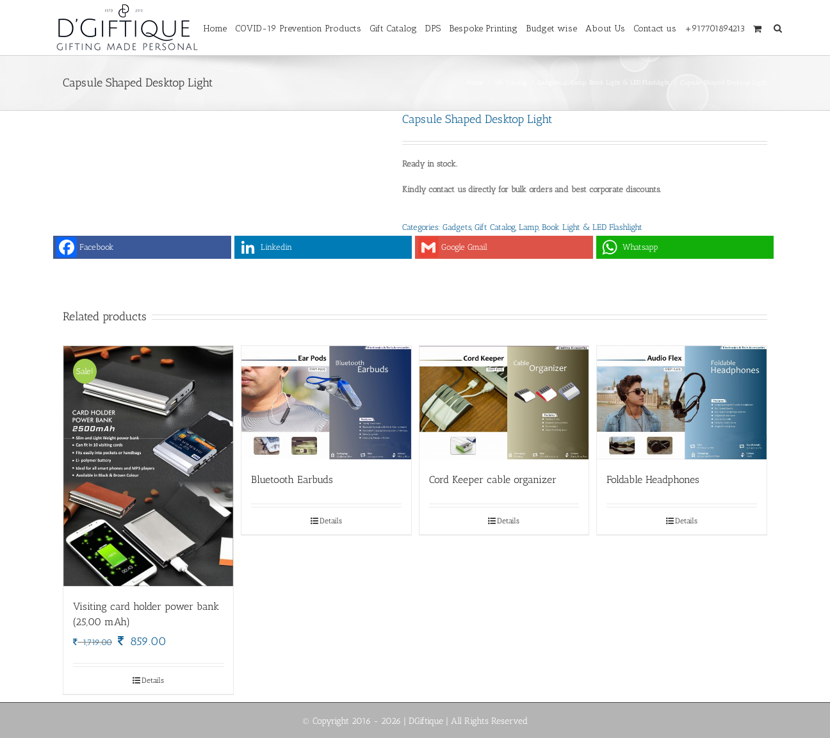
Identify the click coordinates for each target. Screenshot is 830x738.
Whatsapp (628, 247)
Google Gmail (452, 247)
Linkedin (265, 247)
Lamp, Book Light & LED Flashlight (580, 227)
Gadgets (457, 227)
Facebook (85, 247)
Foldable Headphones (652, 479)
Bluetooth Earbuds (292, 479)
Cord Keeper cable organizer (493, 479)
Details (153, 680)
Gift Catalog (495, 227)
